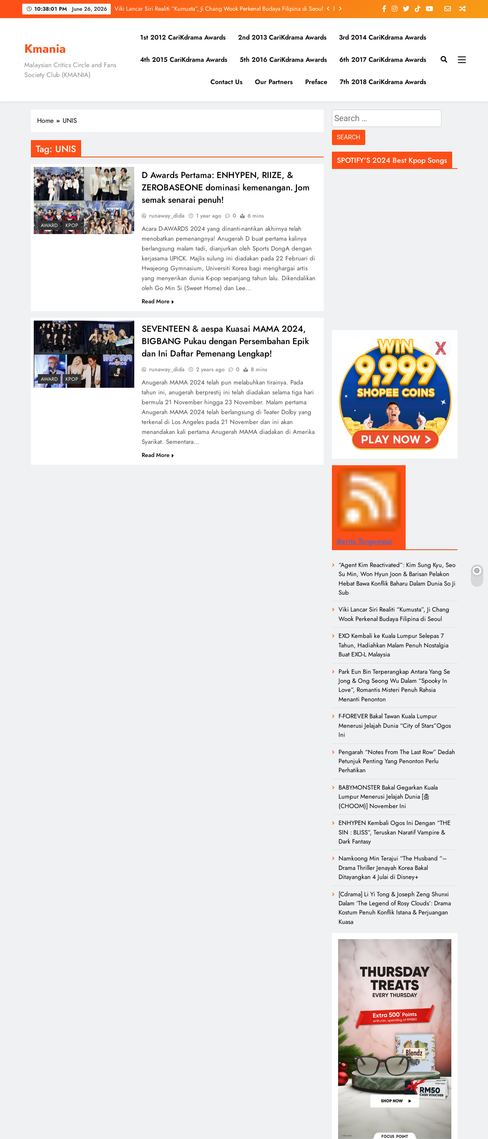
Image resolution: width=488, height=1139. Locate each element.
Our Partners (274, 82)
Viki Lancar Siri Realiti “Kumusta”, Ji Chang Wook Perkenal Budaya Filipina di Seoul (218, 8)
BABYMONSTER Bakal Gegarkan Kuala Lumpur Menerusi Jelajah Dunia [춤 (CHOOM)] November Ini (388, 797)
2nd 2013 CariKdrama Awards (282, 37)
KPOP (71, 225)
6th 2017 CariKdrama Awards (382, 59)
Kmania (45, 48)
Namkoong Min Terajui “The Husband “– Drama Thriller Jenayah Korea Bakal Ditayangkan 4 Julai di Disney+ (393, 867)
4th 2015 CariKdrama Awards (183, 59)
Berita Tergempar (365, 541)
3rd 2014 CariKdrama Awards (382, 37)
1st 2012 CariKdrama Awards (183, 37)
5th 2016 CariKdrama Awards (283, 59)
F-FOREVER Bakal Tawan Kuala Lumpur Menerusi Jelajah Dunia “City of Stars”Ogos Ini (395, 725)
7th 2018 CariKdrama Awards (383, 82)
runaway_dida (166, 218)
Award (49, 225)
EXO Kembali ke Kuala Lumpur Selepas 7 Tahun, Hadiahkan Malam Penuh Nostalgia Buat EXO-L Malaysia (393, 645)
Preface (316, 82)
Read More (158, 304)
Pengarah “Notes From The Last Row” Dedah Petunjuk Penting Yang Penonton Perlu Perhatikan (397, 761)
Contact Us (226, 82)
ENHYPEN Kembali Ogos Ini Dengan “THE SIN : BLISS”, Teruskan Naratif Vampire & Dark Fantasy (395, 832)
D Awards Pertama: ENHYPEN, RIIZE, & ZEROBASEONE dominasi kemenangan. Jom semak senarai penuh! (222, 189)
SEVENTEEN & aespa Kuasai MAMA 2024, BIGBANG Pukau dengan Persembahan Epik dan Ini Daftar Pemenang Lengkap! (229, 345)
